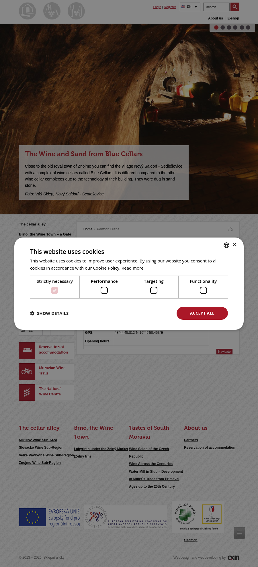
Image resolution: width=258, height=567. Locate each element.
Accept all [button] (202, 313)
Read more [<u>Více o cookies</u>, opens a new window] (133, 268)
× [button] (234, 245)
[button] (49, 313)
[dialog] (129, 283)
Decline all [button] (146, 313)
